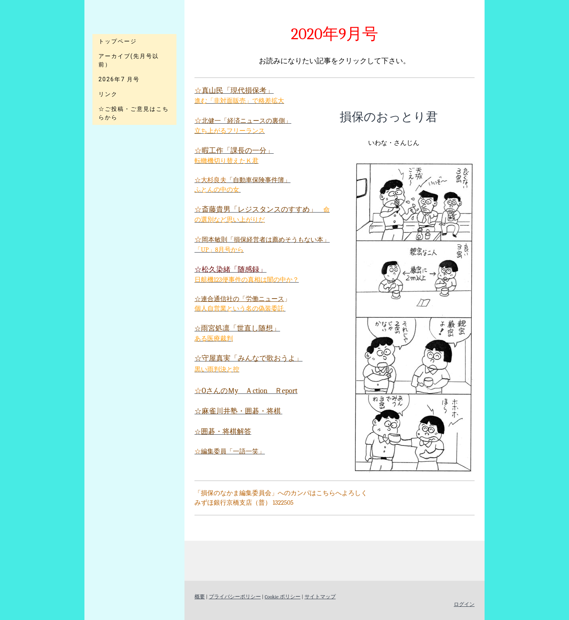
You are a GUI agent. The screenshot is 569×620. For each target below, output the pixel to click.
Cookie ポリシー (282, 597)
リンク (108, 94)
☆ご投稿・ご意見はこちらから (133, 113)
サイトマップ (320, 597)
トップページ (117, 41)
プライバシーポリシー (235, 597)
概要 (199, 597)
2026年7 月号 (119, 79)
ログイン (464, 604)
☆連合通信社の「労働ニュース (239, 299)
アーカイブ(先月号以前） (128, 60)
